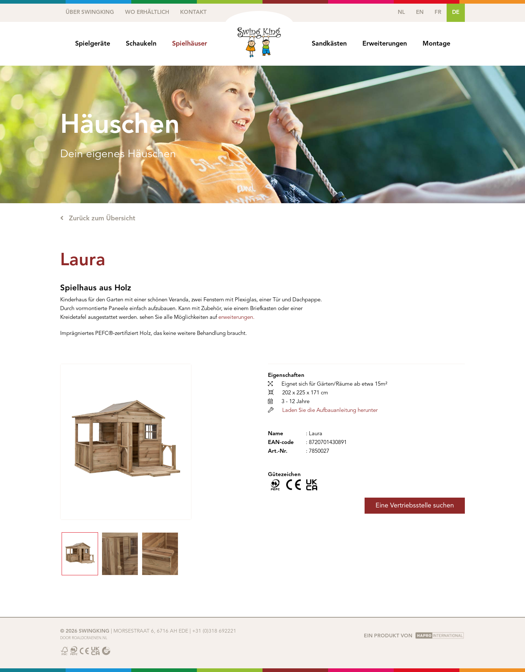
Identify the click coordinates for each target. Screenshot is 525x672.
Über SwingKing (90, 12)
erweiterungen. (236, 317)
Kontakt (193, 12)
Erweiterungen (384, 43)
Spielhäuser (189, 43)
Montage (436, 43)
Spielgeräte (92, 43)
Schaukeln (141, 43)
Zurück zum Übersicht (97, 218)
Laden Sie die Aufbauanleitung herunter (330, 410)
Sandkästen (329, 43)
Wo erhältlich (147, 12)
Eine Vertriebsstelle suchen (415, 505)
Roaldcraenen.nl (89, 638)
